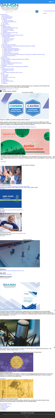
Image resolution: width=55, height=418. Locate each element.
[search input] (20, 11)
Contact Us (3, 409)
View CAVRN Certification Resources (27, 127)
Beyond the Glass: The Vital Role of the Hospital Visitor (13, 233)
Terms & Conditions (5, 406)
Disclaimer (3, 408)
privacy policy (28, 415)
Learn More (3, 161)
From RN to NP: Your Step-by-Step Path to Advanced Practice (14, 186)
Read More (2, 188)
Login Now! (19, 91)
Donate (45, 13)
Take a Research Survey (6, 403)
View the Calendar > (5, 277)
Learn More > (13, 315)
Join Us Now (3, 90)
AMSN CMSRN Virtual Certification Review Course (12, 270)
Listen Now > (22, 349)
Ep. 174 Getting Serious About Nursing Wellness (11, 209)
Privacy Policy (4, 407)
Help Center (4, 405)
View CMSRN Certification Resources (9, 127)
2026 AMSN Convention (5, 274)
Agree (27, 416)
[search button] (37, 11)
